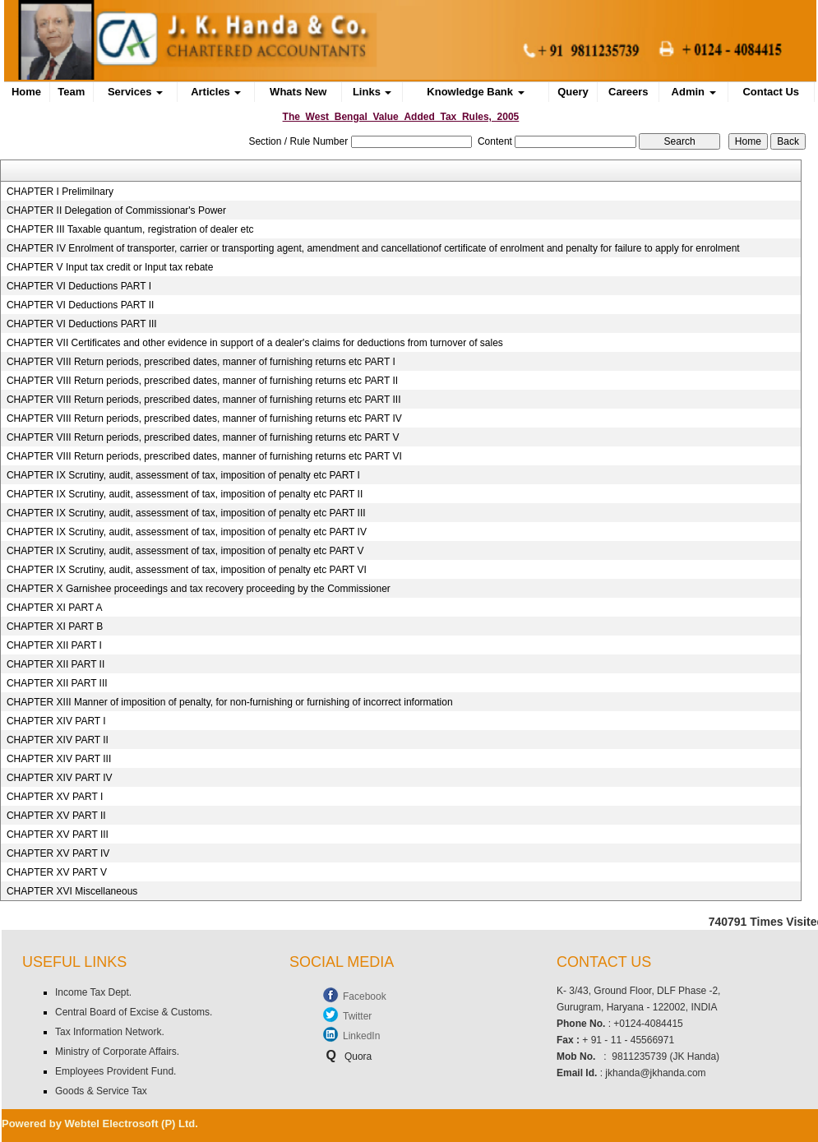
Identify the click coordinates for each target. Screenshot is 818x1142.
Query (573, 92)
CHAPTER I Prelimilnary (60, 191)
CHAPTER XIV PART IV (60, 778)
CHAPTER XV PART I (55, 796)
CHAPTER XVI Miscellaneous (72, 891)
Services (135, 92)
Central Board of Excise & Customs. (133, 1012)
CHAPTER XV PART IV (58, 853)
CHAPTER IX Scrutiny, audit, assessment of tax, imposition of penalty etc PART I (183, 475)
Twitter (357, 1016)
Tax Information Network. (109, 1032)
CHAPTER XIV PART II (58, 740)
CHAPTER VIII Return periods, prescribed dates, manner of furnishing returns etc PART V (203, 437)
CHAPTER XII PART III (57, 683)
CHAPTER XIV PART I (56, 721)
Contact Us (770, 92)
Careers (628, 92)
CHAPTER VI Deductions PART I (79, 286)
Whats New (298, 92)
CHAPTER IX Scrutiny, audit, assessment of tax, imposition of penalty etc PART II (185, 494)
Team (71, 92)
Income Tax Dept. (93, 992)
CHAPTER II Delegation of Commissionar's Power (116, 210)
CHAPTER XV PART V (57, 872)
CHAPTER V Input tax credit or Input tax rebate (110, 267)
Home (26, 92)
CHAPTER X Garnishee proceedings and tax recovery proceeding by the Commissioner (199, 588)
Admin (694, 92)
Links (372, 92)
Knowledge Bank (475, 92)
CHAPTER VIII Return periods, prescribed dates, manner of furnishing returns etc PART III (204, 399)
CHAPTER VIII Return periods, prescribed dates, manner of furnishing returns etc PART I (201, 362)
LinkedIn (361, 1036)
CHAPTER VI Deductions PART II (80, 305)
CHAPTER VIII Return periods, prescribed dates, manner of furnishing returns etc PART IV (204, 418)
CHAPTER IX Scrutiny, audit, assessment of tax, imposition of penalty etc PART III (186, 513)
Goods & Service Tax (101, 1091)
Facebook (364, 996)
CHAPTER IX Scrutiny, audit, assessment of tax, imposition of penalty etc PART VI (187, 570)
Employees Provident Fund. (115, 1071)
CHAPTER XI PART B (55, 626)
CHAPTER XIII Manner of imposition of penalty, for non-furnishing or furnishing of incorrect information (230, 702)
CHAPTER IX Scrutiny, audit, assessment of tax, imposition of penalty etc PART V (185, 551)
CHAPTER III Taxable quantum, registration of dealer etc (130, 229)
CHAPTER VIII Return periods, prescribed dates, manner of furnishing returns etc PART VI (204, 456)
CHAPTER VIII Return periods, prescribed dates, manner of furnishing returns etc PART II (202, 380)
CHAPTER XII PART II (55, 664)
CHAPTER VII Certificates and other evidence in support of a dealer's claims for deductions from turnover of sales (255, 343)
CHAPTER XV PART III (58, 834)
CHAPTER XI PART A (55, 607)
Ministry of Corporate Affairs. (117, 1051)
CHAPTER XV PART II (56, 815)
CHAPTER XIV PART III (59, 759)
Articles (216, 92)
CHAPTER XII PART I (54, 645)
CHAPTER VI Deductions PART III (82, 324)
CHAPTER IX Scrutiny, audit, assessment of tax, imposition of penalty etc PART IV (187, 532)
